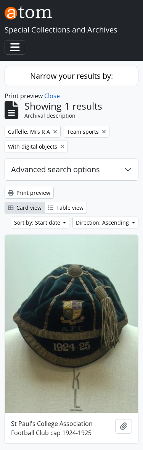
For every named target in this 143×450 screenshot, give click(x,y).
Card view (25, 207)
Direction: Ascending (103, 222)
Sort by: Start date (38, 222)
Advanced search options (55, 169)
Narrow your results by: (71, 76)
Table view (66, 207)
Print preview (29, 192)
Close (52, 96)
